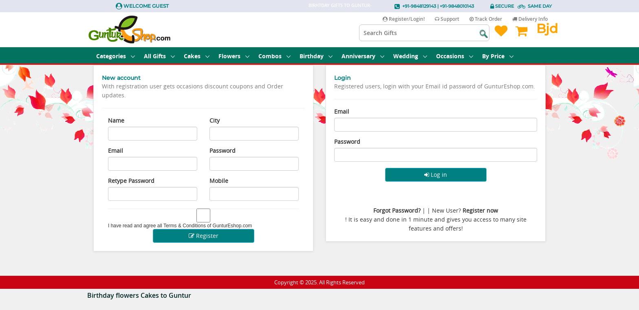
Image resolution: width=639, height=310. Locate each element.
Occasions (454, 56)
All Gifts (159, 56)
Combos (274, 56)
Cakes (196, 56)
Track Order (485, 18)
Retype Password (131, 181)
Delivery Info (530, 18)
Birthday (316, 56)
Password (222, 150)
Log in (435, 174)
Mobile (218, 181)
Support (447, 18)
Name (116, 120)
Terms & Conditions (184, 226)
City (214, 120)
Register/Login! (404, 18)
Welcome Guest (146, 6)
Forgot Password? (397, 210)
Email (115, 150)
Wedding (410, 56)
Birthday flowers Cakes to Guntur (139, 295)
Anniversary (363, 56)
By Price (497, 56)
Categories (115, 56)
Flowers (233, 56)
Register (203, 236)
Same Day (540, 6)
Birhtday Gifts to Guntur (339, 5)
